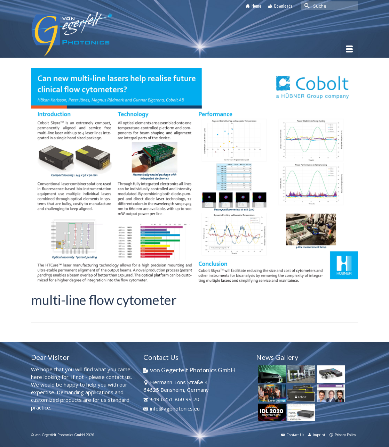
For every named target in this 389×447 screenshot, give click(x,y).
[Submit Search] (306, 5)
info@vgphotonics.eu (171, 408)
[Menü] (349, 49)
